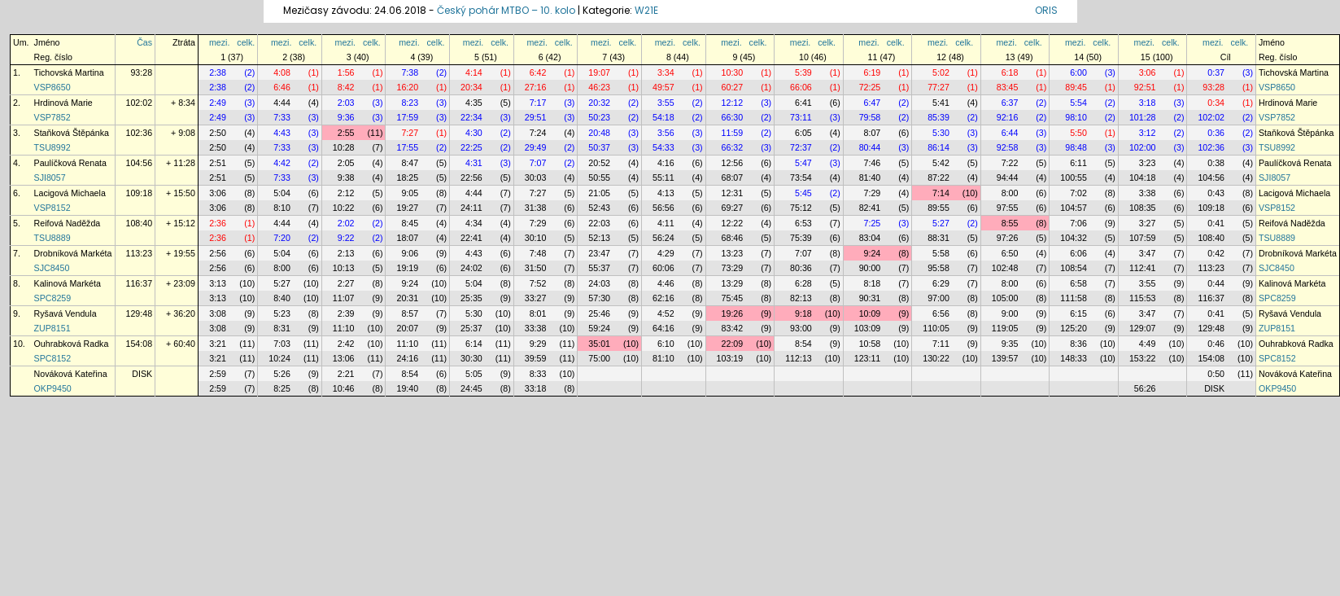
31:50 (536, 268)
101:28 (1142, 117)
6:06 (1078, 253)
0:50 (1215, 374)
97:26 (1008, 238)
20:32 (599, 102)
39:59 (536, 358)
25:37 (471, 328)
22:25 (471, 147)
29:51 (536, 117)
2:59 (217, 374)
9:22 (346, 238)
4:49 (1147, 343)
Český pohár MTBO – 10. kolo (506, 10)
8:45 (409, 223)
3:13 (217, 283)
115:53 (1142, 298)
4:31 (473, 163)
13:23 (733, 253)
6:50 (1010, 253)
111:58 (1073, 298)
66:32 (733, 147)
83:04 (870, 238)
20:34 (471, 87)
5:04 (281, 193)
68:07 (733, 177)
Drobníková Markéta (73, 253)
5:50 (1078, 133)
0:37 (1215, 72)
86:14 (938, 147)
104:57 (1073, 208)
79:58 (870, 117)
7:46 (872, 163)
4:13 (665, 193)
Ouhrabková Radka (71, 343)
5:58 (940, 253)
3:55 (665, 102)
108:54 (1073, 268)
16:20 (407, 87)
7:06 (1078, 223)
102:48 (1005, 268)
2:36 (217, 223)
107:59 (1142, 238)
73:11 (801, 117)
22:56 (471, 177)
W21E (646, 10)
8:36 (1078, 343)
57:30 (599, 298)
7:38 (409, 72)
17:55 (407, 147)
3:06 (1147, 72)
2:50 (217, 133)
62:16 (663, 298)
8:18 (872, 283)
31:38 (536, 208)
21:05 (599, 193)
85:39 (938, 117)
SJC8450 (52, 268)
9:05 (409, 193)
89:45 (1076, 87)
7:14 (940, 193)
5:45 (803, 193)
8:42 (346, 87)
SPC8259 (53, 298)
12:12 (733, 102)
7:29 (872, 193)
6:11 (1078, 163)
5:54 (1078, 102)
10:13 (344, 268)
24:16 (407, 358)
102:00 (1142, 147)
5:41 (940, 102)
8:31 (281, 328)
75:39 (801, 238)
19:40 (407, 388)
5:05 (473, 374)
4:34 (473, 223)
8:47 (409, 163)
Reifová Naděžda (67, 223)
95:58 (938, 268)
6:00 (1078, 72)
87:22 (938, 177)
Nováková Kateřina (70, 374)
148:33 (1073, 358)
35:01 (599, 343)
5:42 (940, 163)
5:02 (940, 72)
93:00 (801, 328)
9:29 (538, 343)
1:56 (346, 72)
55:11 (663, 177)
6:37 (1010, 102)
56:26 (1145, 388)
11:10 (344, 328)
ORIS (1046, 10)
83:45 (1008, 87)
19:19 (407, 268)
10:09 (870, 313)
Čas (144, 42)
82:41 (870, 208)
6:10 (665, 343)
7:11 (940, 343)
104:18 (1142, 177)
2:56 (217, 253)
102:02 (139, 102)
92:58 (1008, 147)
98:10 (1076, 117)
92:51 (1145, 87)
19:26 (733, 313)
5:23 (281, 313)
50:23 (599, 117)
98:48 (1076, 147)
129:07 (1142, 328)
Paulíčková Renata (70, 163)
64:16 (663, 328)
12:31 (733, 193)
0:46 (1215, 343)
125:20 (1073, 328)
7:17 (538, 102)
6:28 (803, 283)
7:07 (538, 163)
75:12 (801, 208)
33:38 (536, 328)
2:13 (346, 253)
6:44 (1010, 133)
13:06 (344, 358)
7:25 (872, 223)
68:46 (733, 238)
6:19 (872, 72)
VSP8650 (52, 87)
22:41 (471, 238)
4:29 (665, 253)
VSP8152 (52, 208)
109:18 (139, 193)
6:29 (940, 283)
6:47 (872, 102)
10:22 (344, 208)
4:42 (281, 163)
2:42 (346, 343)
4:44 (281, 102)
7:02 (1078, 193)
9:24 (872, 253)
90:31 (870, 298)
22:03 (599, 223)
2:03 (346, 102)
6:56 (940, 313)
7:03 (281, 343)
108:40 (139, 223)
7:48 (538, 253)
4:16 (665, 163)
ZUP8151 (52, 328)
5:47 (803, 163)
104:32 (1073, 238)
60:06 (663, 268)
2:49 (217, 102)
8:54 (803, 343)
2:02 (346, 223)
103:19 (730, 358)
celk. (246, 42)
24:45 (471, 388)
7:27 (409, 133)
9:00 (1010, 313)
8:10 (281, 208)
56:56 (663, 208)
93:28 (141, 72)
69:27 (733, 208)
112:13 (798, 358)
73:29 (733, 268)
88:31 (938, 238)
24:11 (471, 208)
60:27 (733, 87)
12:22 (733, 223)
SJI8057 (50, 177)
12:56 (733, 163)
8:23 (409, 102)
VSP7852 (52, 117)
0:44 (1215, 283)
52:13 (599, 238)
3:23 (1147, 163)
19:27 (407, 208)
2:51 (217, 163)
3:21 (217, 343)
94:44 (1008, 177)
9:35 (1010, 343)
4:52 (665, 313)
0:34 (1215, 102)
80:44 (870, 147)
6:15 (1078, 313)
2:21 (346, 374)
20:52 (599, 163)
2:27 (346, 283)
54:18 (663, 117)
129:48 (139, 313)
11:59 (733, 133)
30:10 (536, 238)
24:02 (471, 268)
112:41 (1142, 268)
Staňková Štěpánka (71, 133)
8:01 (538, 313)
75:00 (599, 358)
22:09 (733, 343)
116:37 (139, 283)
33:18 (536, 388)
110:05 (936, 328)
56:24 (663, 238)
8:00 (1010, 193)
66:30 (733, 117)
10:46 (344, 388)
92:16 (1008, 117)
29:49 (536, 147)
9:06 (409, 253)
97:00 (938, 298)
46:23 (599, 87)
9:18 (803, 313)
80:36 (801, 268)
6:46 (281, 87)
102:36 (139, 133)
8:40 (281, 298)
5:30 (940, 133)
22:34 (471, 117)
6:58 (1078, 283)
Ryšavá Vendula (65, 313)
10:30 (733, 72)
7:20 (281, 238)
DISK (142, 374)
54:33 (663, 147)
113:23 (139, 253)
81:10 (663, 358)
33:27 (536, 298)
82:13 (801, 298)
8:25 (281, 388)
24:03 (599, 283)
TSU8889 (52, 238)
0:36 (1215, 133)
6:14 (473, 343)
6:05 (803, 133)
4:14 (473, 72)
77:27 (938, 87)
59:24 (599, 328)
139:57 (1005, 358)
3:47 (1147, 253)
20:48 (599, 133)
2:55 (346, 133)
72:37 (801, 147)
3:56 (665, 133)
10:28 (344, 147)
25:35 (471, 298)
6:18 (1010, 72)
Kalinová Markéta (67, 283)
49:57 (663, 87)
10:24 (279, 358)
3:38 (1147, 193)
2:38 (217, 72)
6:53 (803, 223)
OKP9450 (53, 388)
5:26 (281, 374)
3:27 (1147, 223)
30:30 (471, 358)
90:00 (870, 268)
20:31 (407, 298)
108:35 (1142, 208)
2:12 (346, 193)
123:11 (867, 358)
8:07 (872, 133)
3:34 (665, 72)
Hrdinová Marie (63, 102)
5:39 (803, 72)
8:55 (1010, 223)
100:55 (1073, 177)
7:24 (538, 133)
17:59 (407, 117)
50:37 (599, 147)
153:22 (1142, 358)
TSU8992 (52, 147)
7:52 (538, 283)
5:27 (940, 223)
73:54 (801, 177)
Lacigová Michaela (70, 193)
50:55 (599, 177)
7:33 (281, 117)
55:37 (599, 268)
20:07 (407, 328)
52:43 (599, 208)
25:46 (599, 313)
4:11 (665, 223)
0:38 (1215, 163)
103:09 (867, 328)
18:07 (407, 238)
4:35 (473, 102)
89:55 (938, 208)
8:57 (409, 313)
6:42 (538, 72)
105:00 (1005, 298)
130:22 (936, 358)
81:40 (870, 177)
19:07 (599, 72)
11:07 (344, 298)
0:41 (1215, 223)
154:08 (139, 343)
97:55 (1008, 208)
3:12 (1147, 133)
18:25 (407, 177)
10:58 (870, 343)
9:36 (346, 117)
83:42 (733, 328)
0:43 (1215, 193)
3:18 (1147, 102)
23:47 (599, 253)
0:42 (1215, 253)
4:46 (665, 283)
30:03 (536, 177)
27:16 (536, 87)
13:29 (733, 283)
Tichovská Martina (69, 72)
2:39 (346, 313)
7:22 (1010, 163)
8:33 (538, 374)
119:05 (1005, 328)
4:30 (473, 133)
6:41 (803, 102)
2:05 (346, 163)
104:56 (139, 163)
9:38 (346, 177)
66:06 (801, 87)
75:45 (733, 298)
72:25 (870, 87)
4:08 (281, 72)
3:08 (217, 313)
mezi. (219, 42)
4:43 (281, 133)
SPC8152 (53, 358)
